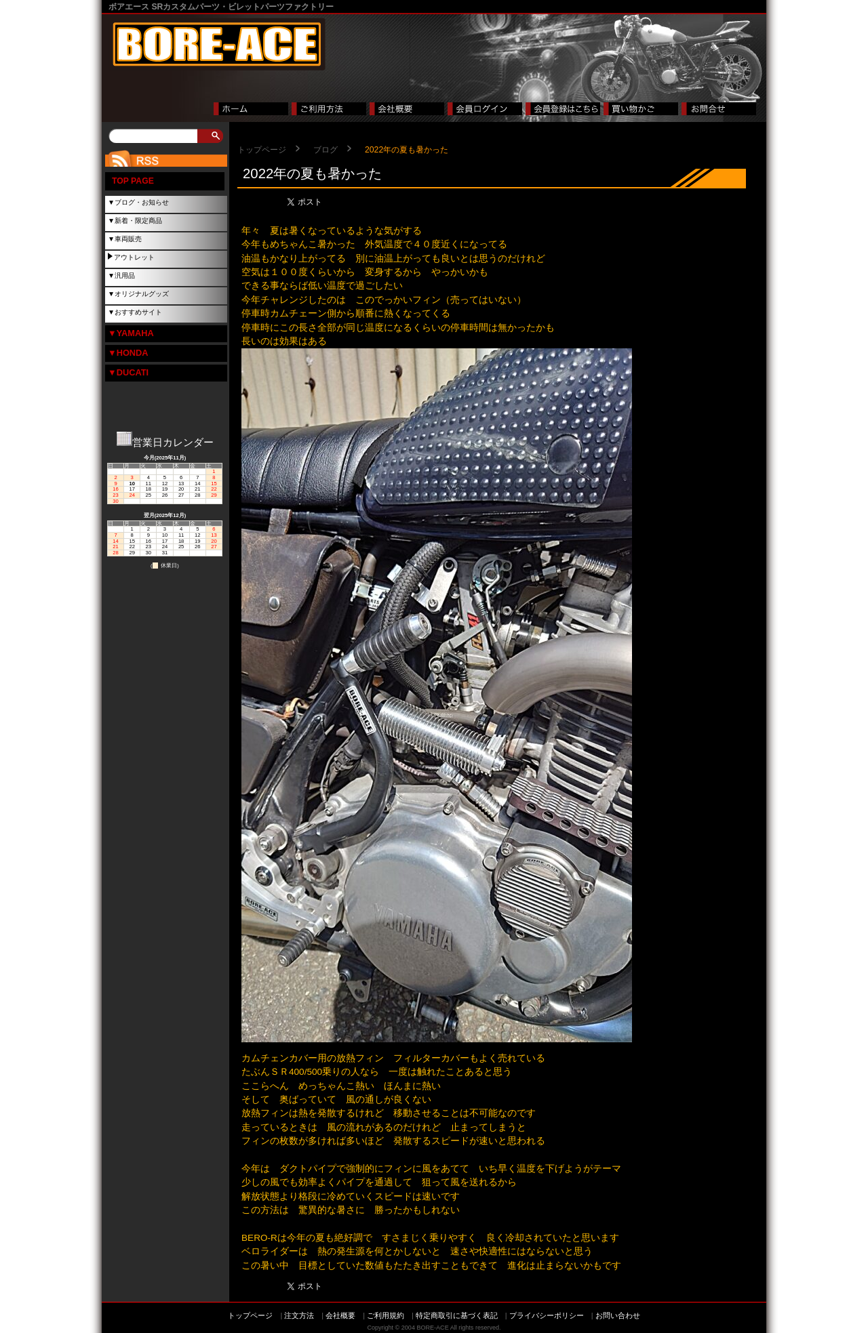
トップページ (261, 150)
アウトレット (134, 257)
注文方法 (299, 1315)
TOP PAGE (133, 181)
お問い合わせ (617, 1315)
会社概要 (340, 1315)
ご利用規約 (385, 1315)
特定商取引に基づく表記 (457, 1315)
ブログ (325, 150)
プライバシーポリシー (546, 1315)
